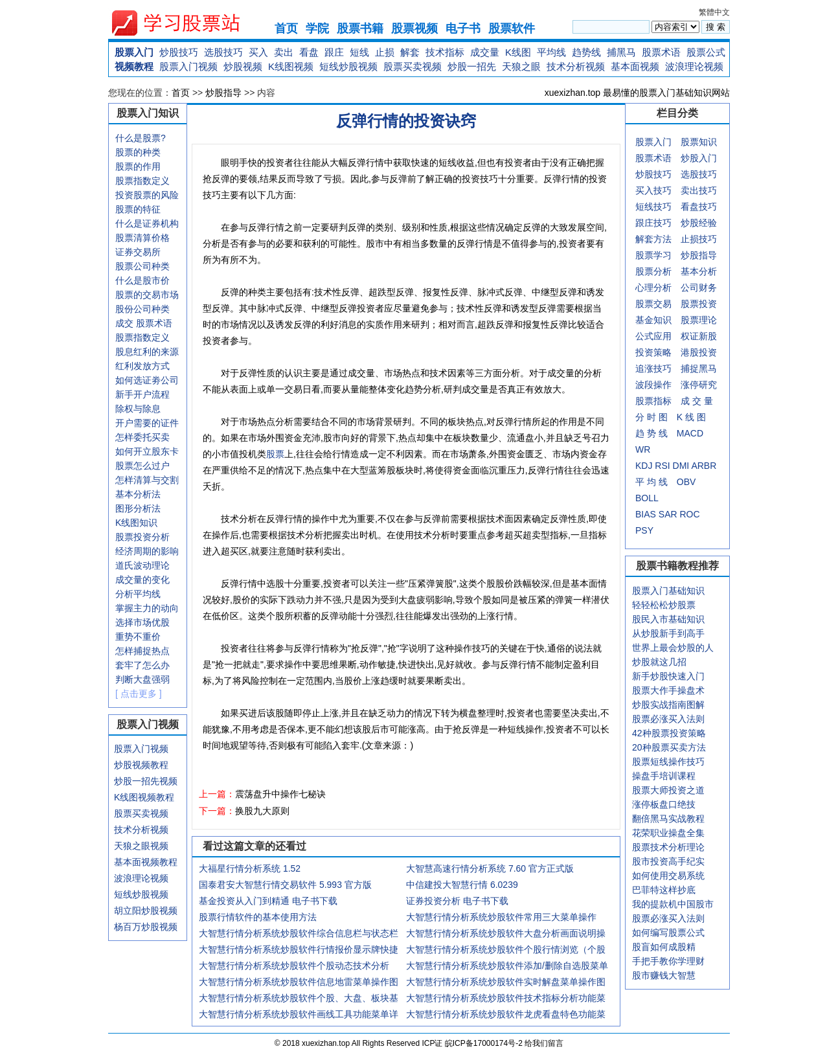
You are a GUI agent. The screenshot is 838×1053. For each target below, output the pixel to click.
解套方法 (653, 239)
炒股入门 (699, 158)
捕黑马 (621, 52)
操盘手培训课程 (664, 776)
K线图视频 (290, 66)
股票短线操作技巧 (668, 761)
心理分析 (653, 287)
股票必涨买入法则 (668, 719)
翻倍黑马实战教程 (668, 818)
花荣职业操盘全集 (668, 833)
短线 (359, 52)
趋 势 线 (651, 433)
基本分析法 (138, 494)
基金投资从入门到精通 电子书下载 (268, 901)
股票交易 (653, 304)
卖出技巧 (699, 190)
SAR (668, 514)
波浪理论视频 (694, 66)
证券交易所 (138, 252)
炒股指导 (223, 92)
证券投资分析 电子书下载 (457, 901)
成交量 (484, 52)
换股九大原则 (262, 811)
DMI (681, 465)
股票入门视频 (188, 66)
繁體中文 (714, 12)
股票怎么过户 (142, 465)
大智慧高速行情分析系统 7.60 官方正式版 (490, 868)
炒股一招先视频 (145, 781)
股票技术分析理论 (668, 847)
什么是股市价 (142, 280)
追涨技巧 (653, 368)
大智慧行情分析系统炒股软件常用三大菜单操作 (501, 917)
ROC (689, 514)
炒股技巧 (178, 52)
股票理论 (699, 320)
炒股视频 (242, 66)
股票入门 (134, 52)
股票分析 (653, 271)
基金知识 (653, 320)
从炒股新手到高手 (668, 633)
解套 (410, 52)
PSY (644, 530)
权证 (690, 336)
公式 (644, 336)
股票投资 (699, 304)
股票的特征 (138, 209)
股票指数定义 (142, 181)
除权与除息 (138, 408)
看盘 (309, 52)
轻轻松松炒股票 (664, 605)
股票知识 (699, 142)
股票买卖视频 (412, 66)
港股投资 (699, 352)
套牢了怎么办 (142, 665)
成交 (124, 323)
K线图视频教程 (144, 797)
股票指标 (653, 401)
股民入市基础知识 (668, 619)
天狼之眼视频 (141, 846)
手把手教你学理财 (668, 961)
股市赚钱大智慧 (664, 975)
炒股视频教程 (141, 765)
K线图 (518, 52)
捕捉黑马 (699, 368)
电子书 (463, 28)
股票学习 (653, 255)
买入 (258, 52)
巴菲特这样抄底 (664, 890)
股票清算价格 (142, 237)
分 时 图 (651, 417)
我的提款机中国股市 (673, 904)
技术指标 (444, 52)
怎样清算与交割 (147, 480)
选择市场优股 (142, 622)
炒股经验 (699, 223)
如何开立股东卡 (147, 451)
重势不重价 (138, 636)
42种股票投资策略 (669, 733)
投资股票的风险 (147, 195)
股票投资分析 (142, 537)
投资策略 (653, 352)
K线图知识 (136, 522)
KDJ (643, 465)
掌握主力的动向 (147, 608)
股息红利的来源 (147, 351)
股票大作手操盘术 (668, 690)
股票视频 (414, 28)
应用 (662, 336)
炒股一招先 (471, 66)
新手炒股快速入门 (668, 676)
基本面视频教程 (145, 862)
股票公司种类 (142, 266)
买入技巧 (653, 190)
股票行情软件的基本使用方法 (258, 917)
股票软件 (511, 28)
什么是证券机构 (147, 223)
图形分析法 (138, 508)
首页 (286, 28)
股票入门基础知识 (668, 590)
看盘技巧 (699, 206)
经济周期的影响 (147, 551)
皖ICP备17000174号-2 (485, 1043)
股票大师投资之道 (668, 790)
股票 (275, 454)
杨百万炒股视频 (145, 927)
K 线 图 (691, 417)
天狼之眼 (521, 66)
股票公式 (705, 52)
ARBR (703, 465)
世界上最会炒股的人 (673, 647)
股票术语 (661, 52)
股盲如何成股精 (664, 947)
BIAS (645, 514)
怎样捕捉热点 (142, 651)
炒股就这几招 (659, 662)
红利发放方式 (142, 366)
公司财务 (699, 287)
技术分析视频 (576, 66)
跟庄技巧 (653, 223)
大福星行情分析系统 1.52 (249, 868)
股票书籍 (360, 28)
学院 (317, 28)
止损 (384, 52)
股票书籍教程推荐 (677, 565)
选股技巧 (223, 52)
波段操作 (653, 384)
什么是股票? (140, 138)
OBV (686, 482)
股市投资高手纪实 (668, 861)
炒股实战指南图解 (668, 704)
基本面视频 (635, 66)
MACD (690, 433)
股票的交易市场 (147, 294)
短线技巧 (653, 206)
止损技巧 (699, 239)
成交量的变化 (142, 579)
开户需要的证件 (147, 423)
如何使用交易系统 (668, 875)
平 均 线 (651, 482)
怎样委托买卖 (142, 437)
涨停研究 (699, 384)
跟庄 (334, 52)
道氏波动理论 (142, 565)
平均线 (551, 52)
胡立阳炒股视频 (145, 910)
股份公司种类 (142, 309)
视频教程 (134, 66)
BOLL (647, 498)
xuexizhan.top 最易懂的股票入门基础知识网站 (637, 92)
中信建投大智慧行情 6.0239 (462, 884)
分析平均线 (138, 594)
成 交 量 (697, 401)
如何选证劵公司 (147, 380)
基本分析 (699, 271)
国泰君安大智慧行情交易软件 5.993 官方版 (285, 884)
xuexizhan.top (186, 23)
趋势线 (586, 52)
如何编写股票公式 (668, 932)
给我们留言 (544, 1043)
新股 (708, 336)
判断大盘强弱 (142, 679)
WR (642, 449)
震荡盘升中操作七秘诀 (280, 794)
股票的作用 (138, 166)
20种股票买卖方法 (669, 747)
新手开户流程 (142, 394)
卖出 (283, 52)
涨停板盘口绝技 (664, 804)
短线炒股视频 (348, 66)
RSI (662, 465)
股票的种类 (138, 152)
